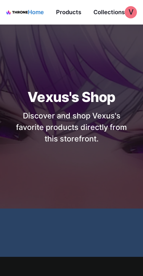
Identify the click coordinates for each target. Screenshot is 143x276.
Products (68, 12)
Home (36, 12)
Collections (109, 12)
